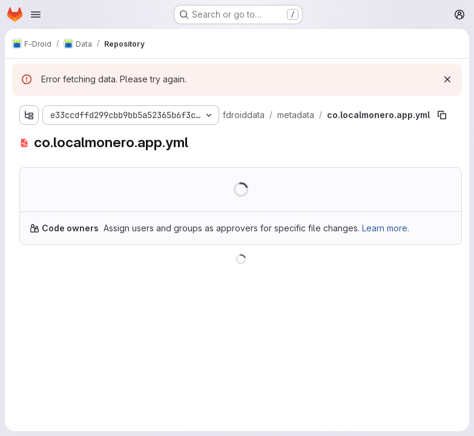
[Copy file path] (442, 115)
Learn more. (385, 228)
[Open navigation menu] (35, 14)
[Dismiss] (447, 79)
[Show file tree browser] (29, 115)
